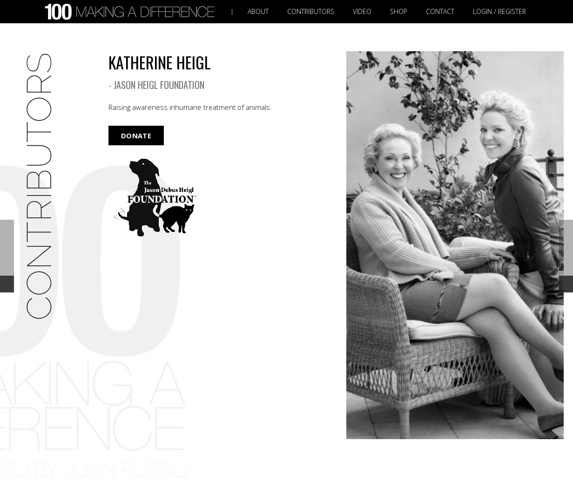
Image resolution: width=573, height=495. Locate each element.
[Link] (132, 11)
